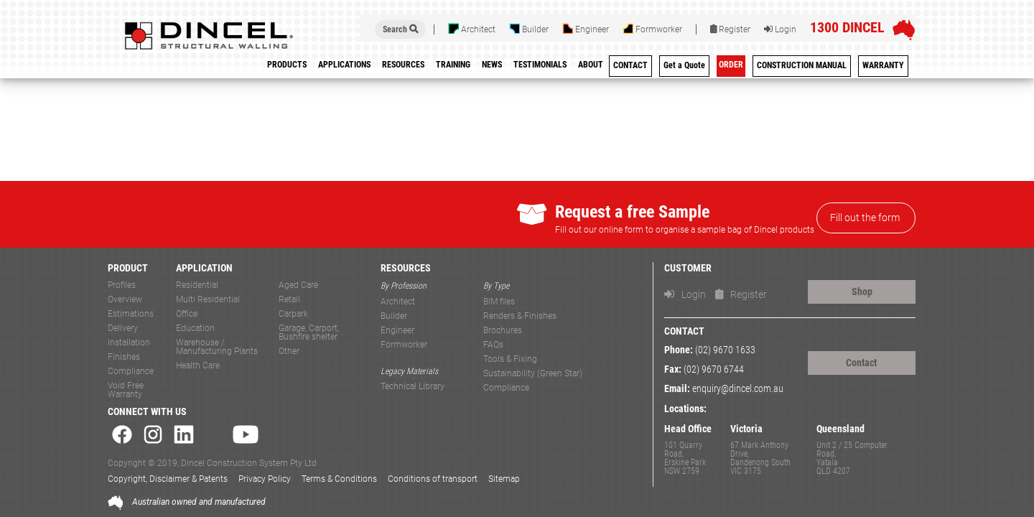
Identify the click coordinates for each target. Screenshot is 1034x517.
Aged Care (298, 285)
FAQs (493, 345)
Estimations (131, 314)
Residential (197, 285)
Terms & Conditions (339, 479)
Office (186, 314)
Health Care (198, 366)
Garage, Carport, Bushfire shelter (309, 333)
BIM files (499, 302)
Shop (862, 291)
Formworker (652, 28)
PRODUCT (128, 268)
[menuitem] (453, 67)
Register (730, 29)
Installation (129, 343)
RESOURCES (406, 268)
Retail (289, 299)
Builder (529, 28)
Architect (471, 28)
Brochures (502, 330)
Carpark (293, 314)
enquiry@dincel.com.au (737, 389)
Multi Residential (208, 299)
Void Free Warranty (126, 390)
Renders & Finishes (519, 316)
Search (400, 29)
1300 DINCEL (847, 27)
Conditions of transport (433, 479)
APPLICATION (204, 268)
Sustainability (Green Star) (532, 373)
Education (195, 328)
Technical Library (412, 386)
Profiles (122, 285)
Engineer (585, 28)
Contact (861, 362)
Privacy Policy (264, 479)
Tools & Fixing (510, 359)
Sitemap (504, 479)
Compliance (131, 371)
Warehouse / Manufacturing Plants (217, 347)
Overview (125, 299)
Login (780, 29)
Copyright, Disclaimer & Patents (168, 479)
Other (289, 351)
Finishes (124, 357)
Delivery (123, 328)
